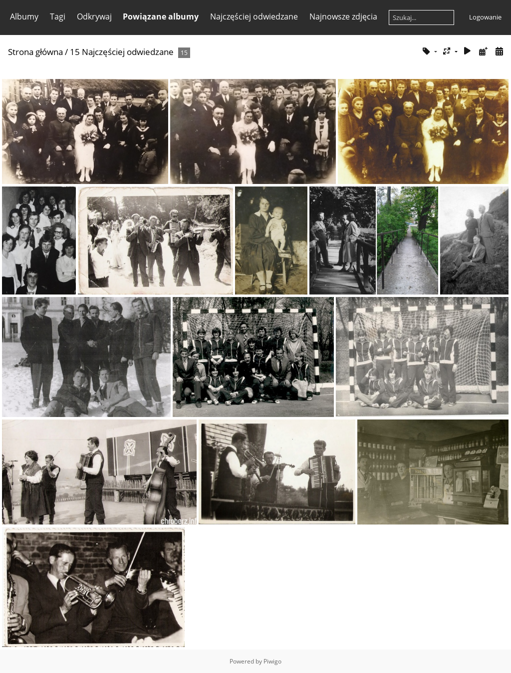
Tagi (57, 16)
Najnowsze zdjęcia (343, 16)
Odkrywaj (94, 16)
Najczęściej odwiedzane (254, 16)
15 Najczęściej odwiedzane (122, 52)
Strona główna (35, 52)
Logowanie (485, 17)
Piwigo (272, 661)
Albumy (24, 16)
